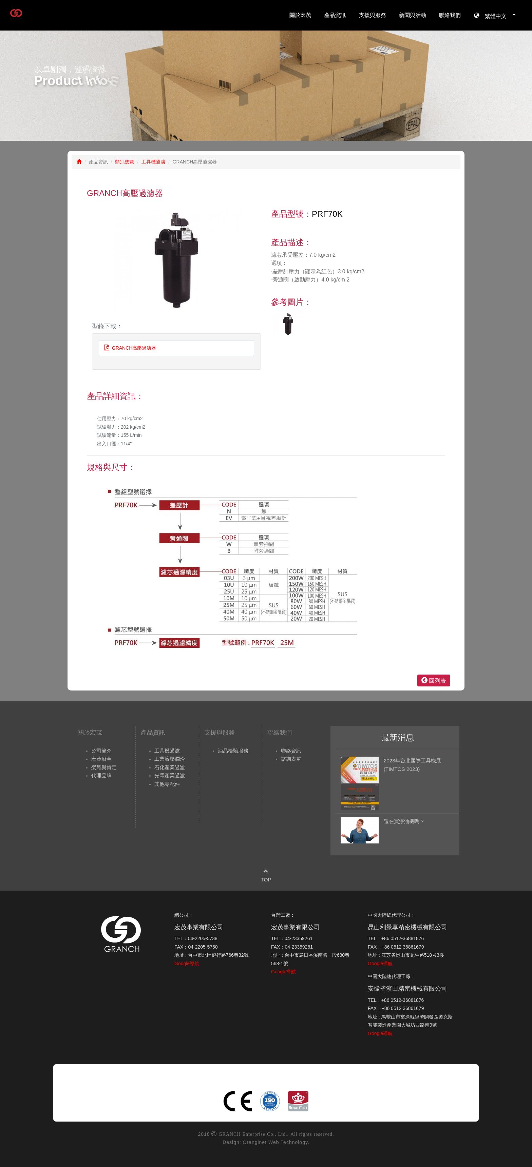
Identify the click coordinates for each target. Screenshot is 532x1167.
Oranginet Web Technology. (276, 1142)
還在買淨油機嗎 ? (404, 821)
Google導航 (186, 963)
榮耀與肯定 (104, 767)
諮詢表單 (291, 759)
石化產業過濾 (169, 767)
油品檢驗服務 (233, 751)
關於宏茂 (300, 15)
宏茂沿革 (101, 759)
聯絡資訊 (291, 751)
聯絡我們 (450, 15)
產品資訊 (335, 15)
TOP (266, 879)
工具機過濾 (153, 161)
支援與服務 (372, 15)
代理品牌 (101, 775)
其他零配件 (167, 784)
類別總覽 (124, 161)
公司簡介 (101, 751)
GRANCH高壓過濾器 (130, 348)
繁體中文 (497, 15)
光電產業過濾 (169, 775)
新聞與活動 (412, 15)
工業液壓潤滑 (169, 759)
